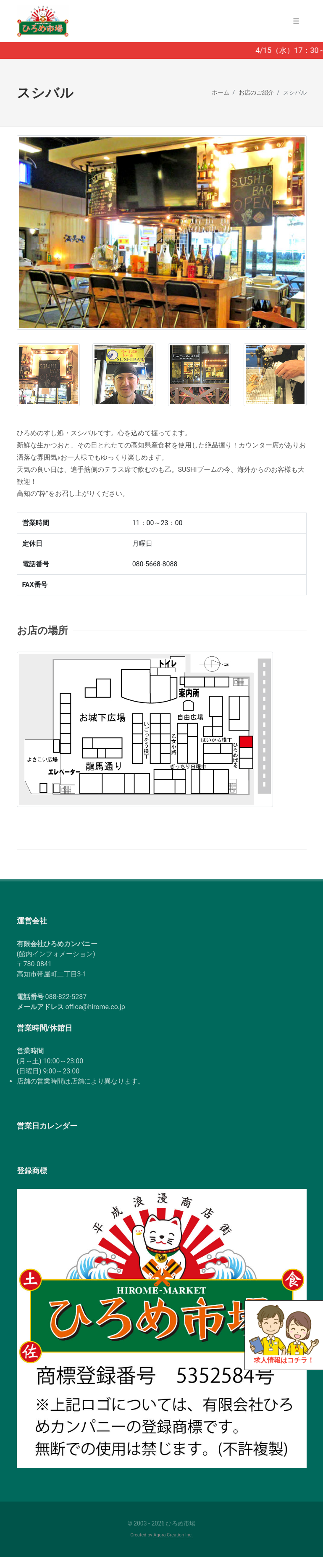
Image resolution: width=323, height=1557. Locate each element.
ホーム (220, 92)
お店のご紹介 (256, 92)
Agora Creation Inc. (173, 1535)
